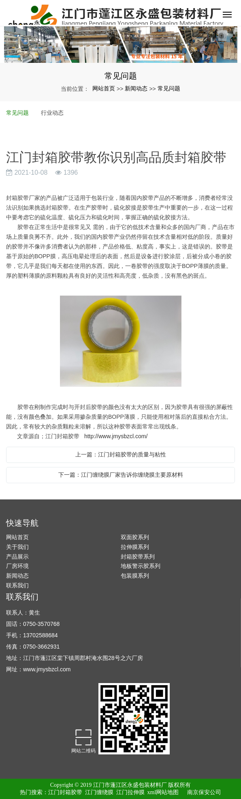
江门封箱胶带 (65, 792)
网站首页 (103, 88)
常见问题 (169, 88)
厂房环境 (17, 566)
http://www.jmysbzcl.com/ (115, 436)
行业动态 (52, 112)
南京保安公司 (204, 792)
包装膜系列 (135, 575)
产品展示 (17, 556)
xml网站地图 (163, 792)
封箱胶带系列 (138, 556)
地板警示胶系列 (140, 566)
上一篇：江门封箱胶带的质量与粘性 (120, 454)
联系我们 (17, 585)
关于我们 (17, 547)
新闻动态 (136, 88)
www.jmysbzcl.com (46, 669)
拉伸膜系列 (135, 547)
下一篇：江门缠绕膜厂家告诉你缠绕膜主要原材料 (120, 474)
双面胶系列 (135, 537)
